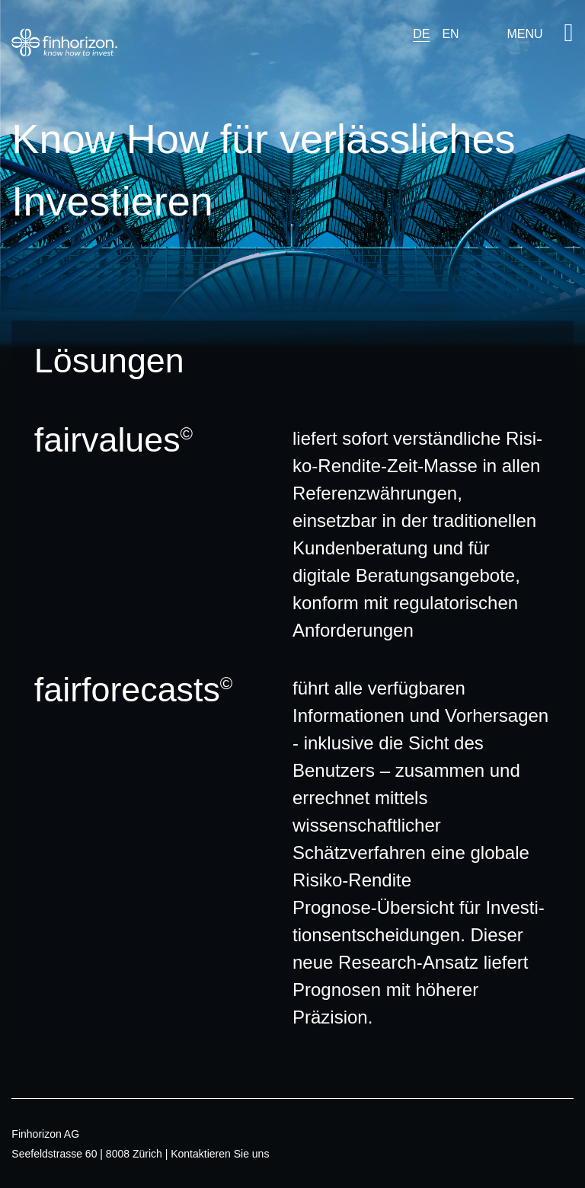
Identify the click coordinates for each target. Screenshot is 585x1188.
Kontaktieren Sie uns (220, 1154)
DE (421, 33)
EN (450, 33)
